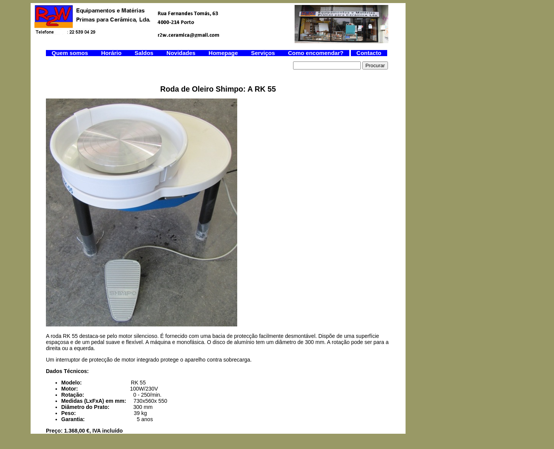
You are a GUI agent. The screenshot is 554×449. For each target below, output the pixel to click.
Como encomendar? (316, 53)
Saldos (145, 53)
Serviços (264, 53)
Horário (112, 53)
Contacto (369, 53)
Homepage (224, 53)
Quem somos (71, 53)
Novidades (181, 53)
